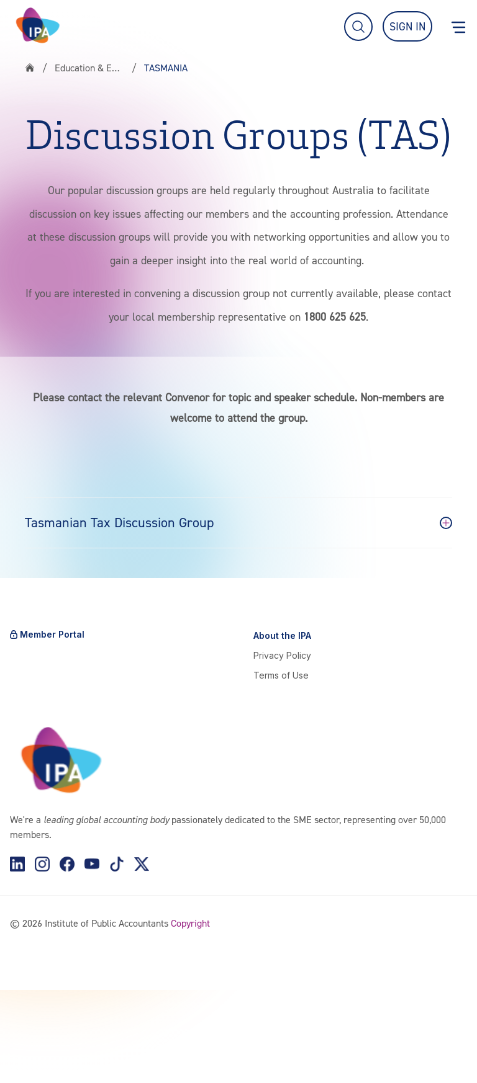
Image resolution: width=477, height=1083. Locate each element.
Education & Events (89, 67)
